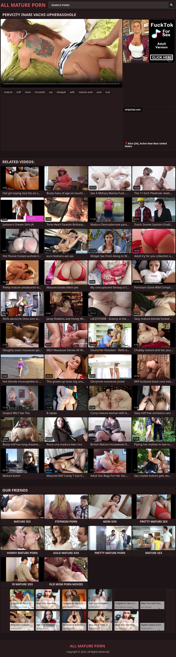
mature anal (85, 92)
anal (99, 92)
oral (108, 92)
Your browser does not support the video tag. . (61, 53)
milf (18, 92)
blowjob (61, 92)
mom (28, 92)
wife (72, 92)
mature (8, 92)
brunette (40, 92)
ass (51, 92)
